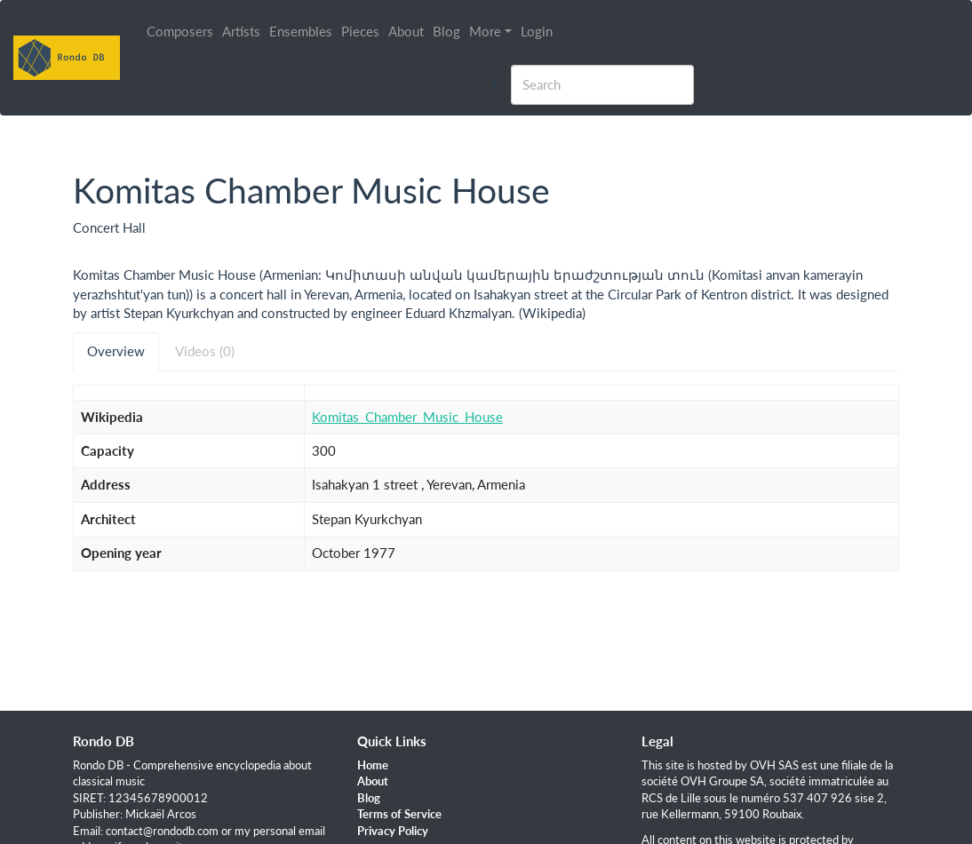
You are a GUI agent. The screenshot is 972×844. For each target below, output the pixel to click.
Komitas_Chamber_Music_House (407, 417)
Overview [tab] (116, 351)
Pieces (360, 31)
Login (537, 31)
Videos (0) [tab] (205, 351)
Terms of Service (399, 814)
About (406, 31)
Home (372, 765)
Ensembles (300, 31)
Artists (241, 31)
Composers (180, 31)
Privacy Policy (392, 831)
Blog (446, 31)
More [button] (485, 31)
